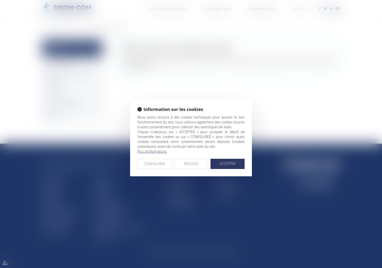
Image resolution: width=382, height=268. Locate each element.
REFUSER (191, 163)
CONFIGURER (154, 163)
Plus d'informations (152, 151)
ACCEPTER (227, 163)
